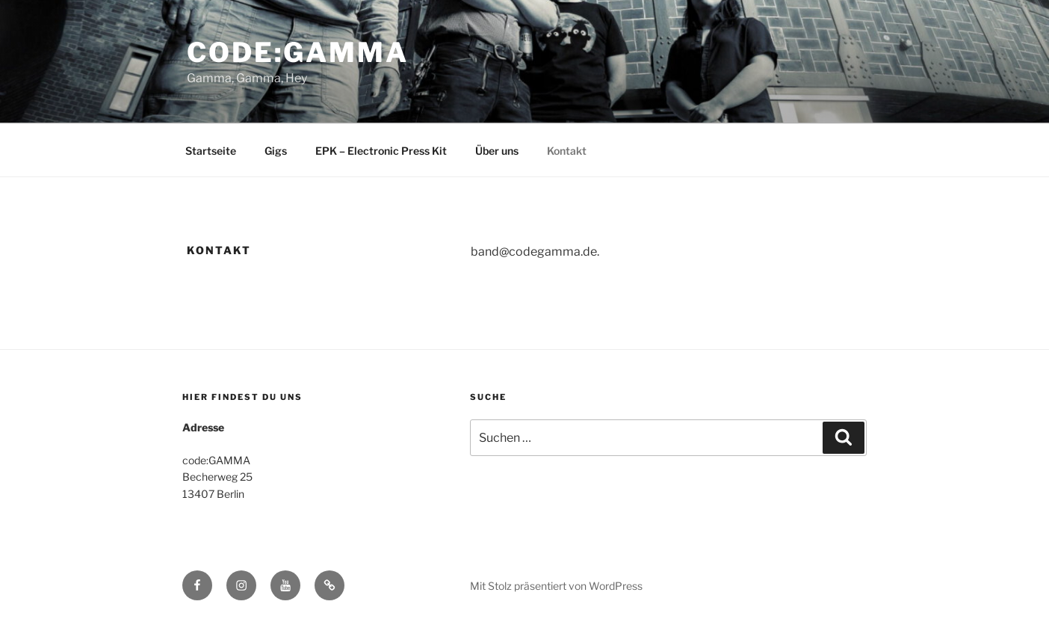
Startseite (210, 150)
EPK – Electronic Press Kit (381, 150)
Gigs (275, 150)
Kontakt (567, 150)
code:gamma (298, 52)
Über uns (497, 150)
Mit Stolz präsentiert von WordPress (556, 585)
